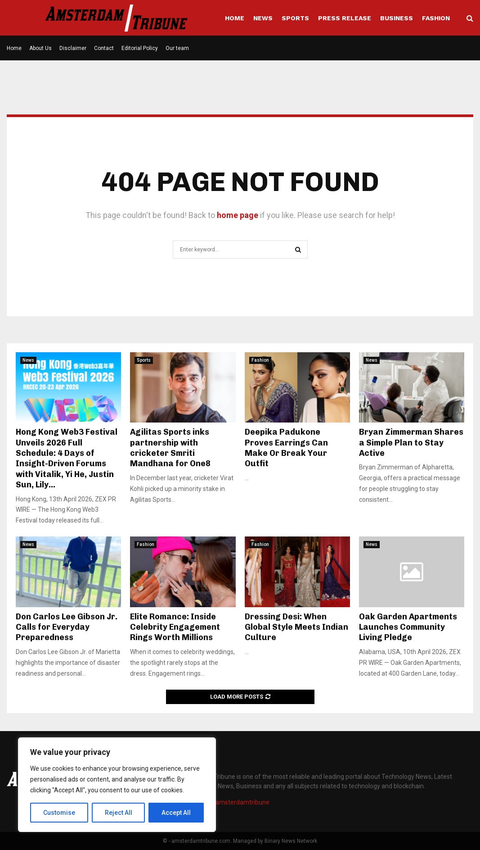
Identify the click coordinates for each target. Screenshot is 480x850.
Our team (177, 48)
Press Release (344, 18)
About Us (40, 48)
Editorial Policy (139, 48)
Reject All (118, 812)
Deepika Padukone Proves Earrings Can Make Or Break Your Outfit (286, 447)
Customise (59, 812)
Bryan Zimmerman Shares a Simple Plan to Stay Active (411, 442)
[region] (117, 784)
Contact (104, 48)
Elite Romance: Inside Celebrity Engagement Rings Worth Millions (175, 627)
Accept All (176, 812)
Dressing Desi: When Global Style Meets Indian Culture (296, 627)
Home (234, 18)
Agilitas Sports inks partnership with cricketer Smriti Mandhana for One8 (170, 447)
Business (396, 18)
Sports (295, 18)
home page (237, 215)
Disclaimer (72, 48)
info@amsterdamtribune (233, 802)
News (263, 18)
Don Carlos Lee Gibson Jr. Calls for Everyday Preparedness (66, 627)
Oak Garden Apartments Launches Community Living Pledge (408, 627)
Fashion (436, 18)
